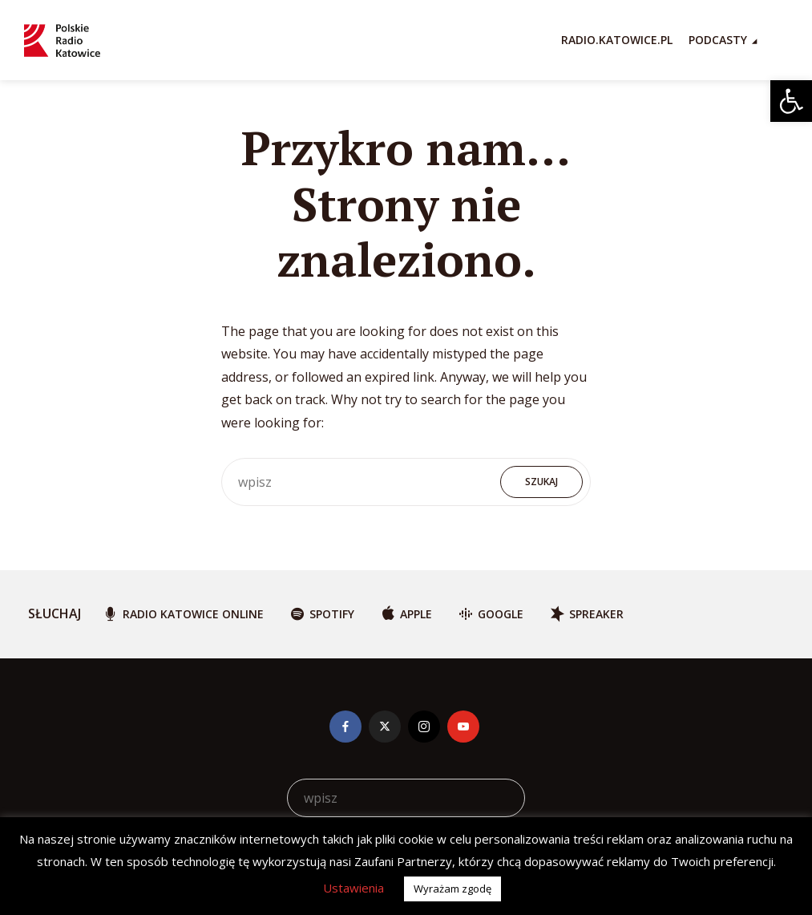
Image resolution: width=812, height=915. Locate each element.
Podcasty (718, 39)
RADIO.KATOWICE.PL (617, 39)
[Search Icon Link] (780, 40)
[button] (791, 101)
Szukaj (541, 481)
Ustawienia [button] (353, 888)
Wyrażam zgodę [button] (452, 888)
